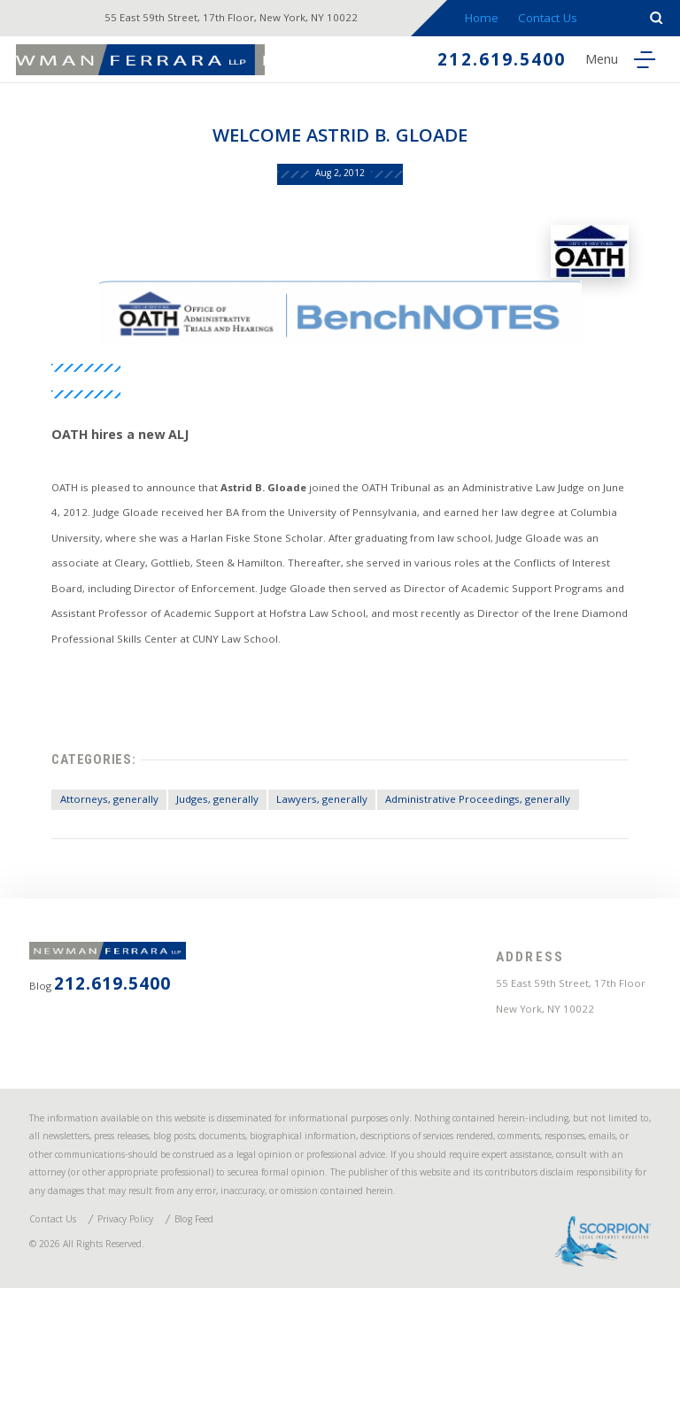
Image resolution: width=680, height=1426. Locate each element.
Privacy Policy (148, 1346)
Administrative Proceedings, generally (518, 827)
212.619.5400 (483, 63)
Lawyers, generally (341, 827)
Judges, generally (221, 827)
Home (493, 20)
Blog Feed (232, 1346)
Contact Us (561, 20)
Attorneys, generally (98, 827)
